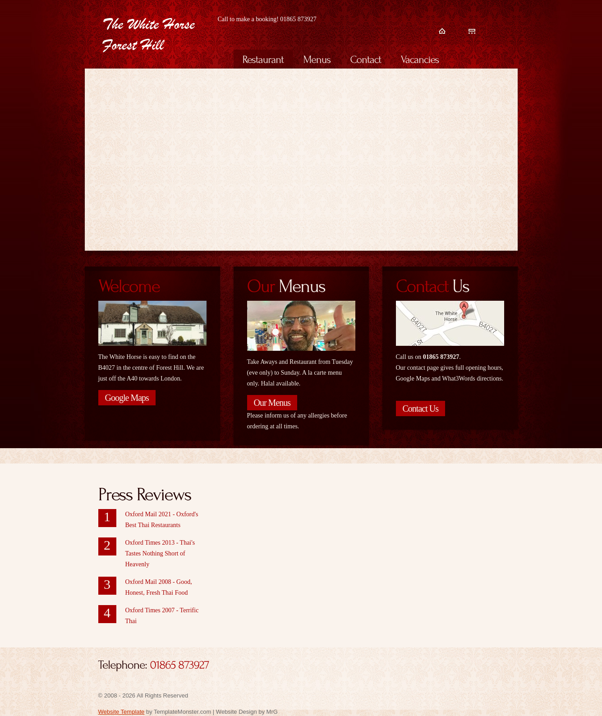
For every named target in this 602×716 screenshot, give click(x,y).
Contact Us (420, 408)
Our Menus (272, 403)
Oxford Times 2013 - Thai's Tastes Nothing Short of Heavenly (160, 553)
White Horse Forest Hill (159, 35)
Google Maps (127, 398)
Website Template (121, 711)
